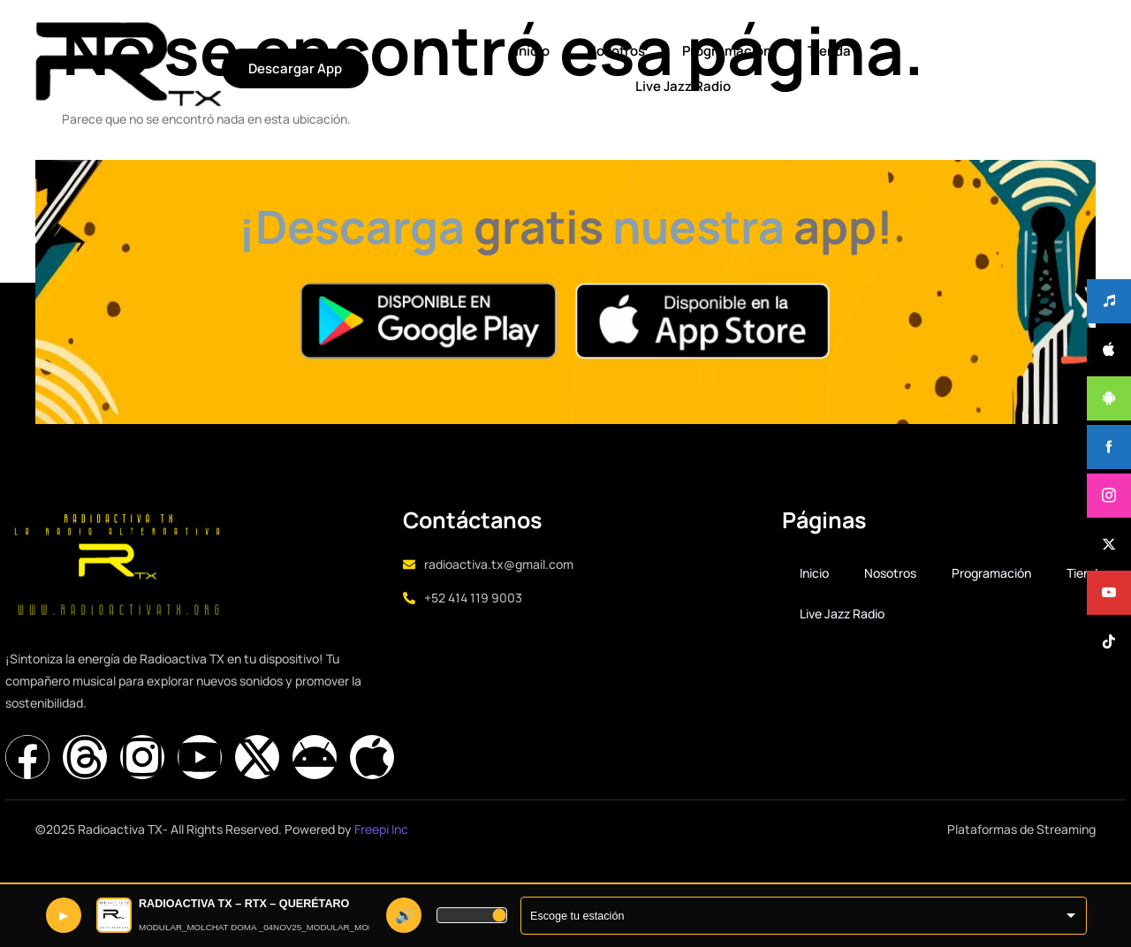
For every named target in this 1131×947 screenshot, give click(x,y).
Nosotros (409, 47)
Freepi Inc (381, 846)
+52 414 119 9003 (492, 618)
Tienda (619, 47)
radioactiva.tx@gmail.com (518, 585)
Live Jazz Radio (724, 47)
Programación (518, 47)
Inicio (327, 47)
